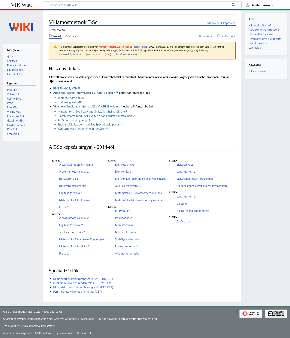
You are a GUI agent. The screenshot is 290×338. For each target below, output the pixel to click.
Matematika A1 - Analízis (74, 200)
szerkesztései (141, 46)
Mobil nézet (83, 333)
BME (56, 88)
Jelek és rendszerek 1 (72, 232)
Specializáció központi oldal (75, 124)
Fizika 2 (64, 253)
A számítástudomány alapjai (76, 164)
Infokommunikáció (126, 246)
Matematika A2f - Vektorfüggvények (81, 239)
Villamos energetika (127, 253)
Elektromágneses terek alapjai (195, 178)
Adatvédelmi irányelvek (17, 333)
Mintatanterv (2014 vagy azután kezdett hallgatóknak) (91, 111)
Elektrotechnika (124, 164)
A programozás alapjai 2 (74, 217)
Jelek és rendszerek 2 (128, 185)
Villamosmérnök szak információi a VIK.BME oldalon (86, 106)
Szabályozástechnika (127, 239)
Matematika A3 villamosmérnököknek (138, 193)
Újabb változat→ (121, 54)
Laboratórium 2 (186, 196)
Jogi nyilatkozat (64, 333)
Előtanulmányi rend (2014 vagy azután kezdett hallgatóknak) (95, 115)
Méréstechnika (124, 225)
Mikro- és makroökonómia (193, 210)
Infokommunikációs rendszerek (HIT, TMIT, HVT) (83, 283)
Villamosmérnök (258, 71)
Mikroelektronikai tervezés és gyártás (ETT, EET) (83, 287)
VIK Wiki (21, 5)
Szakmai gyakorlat (69, 102)
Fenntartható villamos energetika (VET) (77, 291)
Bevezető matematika (72, 185)
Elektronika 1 (123, 171)
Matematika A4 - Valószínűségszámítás (139, 200)
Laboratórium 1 (186, 171)
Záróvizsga (183, 221)
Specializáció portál (107, 124)
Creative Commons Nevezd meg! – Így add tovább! (85, 318)
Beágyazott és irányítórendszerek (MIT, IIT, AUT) (83, 278)
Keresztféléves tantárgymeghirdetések (81, 128)
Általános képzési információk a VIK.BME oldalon (84, 92)
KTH (74, 88)
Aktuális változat (95, 54)
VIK (65, 88)
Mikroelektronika (125, 232)
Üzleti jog (182, 203)
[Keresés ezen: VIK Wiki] (142, 5)
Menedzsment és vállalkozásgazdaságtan (202, 185)
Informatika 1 (123, 210)
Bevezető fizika (68, 178)
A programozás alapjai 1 (74, 171)
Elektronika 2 (185, 164)
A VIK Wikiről (43, 333)
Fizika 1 (64, 207)
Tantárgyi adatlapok (70, 97)
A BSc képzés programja (73, 120)
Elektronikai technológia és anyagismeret (140, 178)
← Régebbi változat (75, 54)
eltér (61, 54)
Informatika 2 (123, 217)
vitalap (128, 46)
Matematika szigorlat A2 (74, 246)
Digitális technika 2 (71, 225)
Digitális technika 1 (71, 193)
